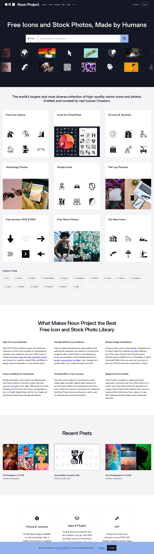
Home (44, 5)
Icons (51, 5)
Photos (57, 5)
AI (132, 383)
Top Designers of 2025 (13, 475)
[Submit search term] (124, 39)
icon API (14, 386)
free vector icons (16, 357)
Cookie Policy (64, 550)
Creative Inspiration (11, 478)
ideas (78, 360)
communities (66, 360)
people (57, 360)
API (63, 5)
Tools (68, 5)
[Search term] (79, 39)
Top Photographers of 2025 (118, 475)
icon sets (134, 351)
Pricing (136, 4)
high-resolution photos (37, 357)
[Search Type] (32, 39)
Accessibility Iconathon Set (67, 475)
